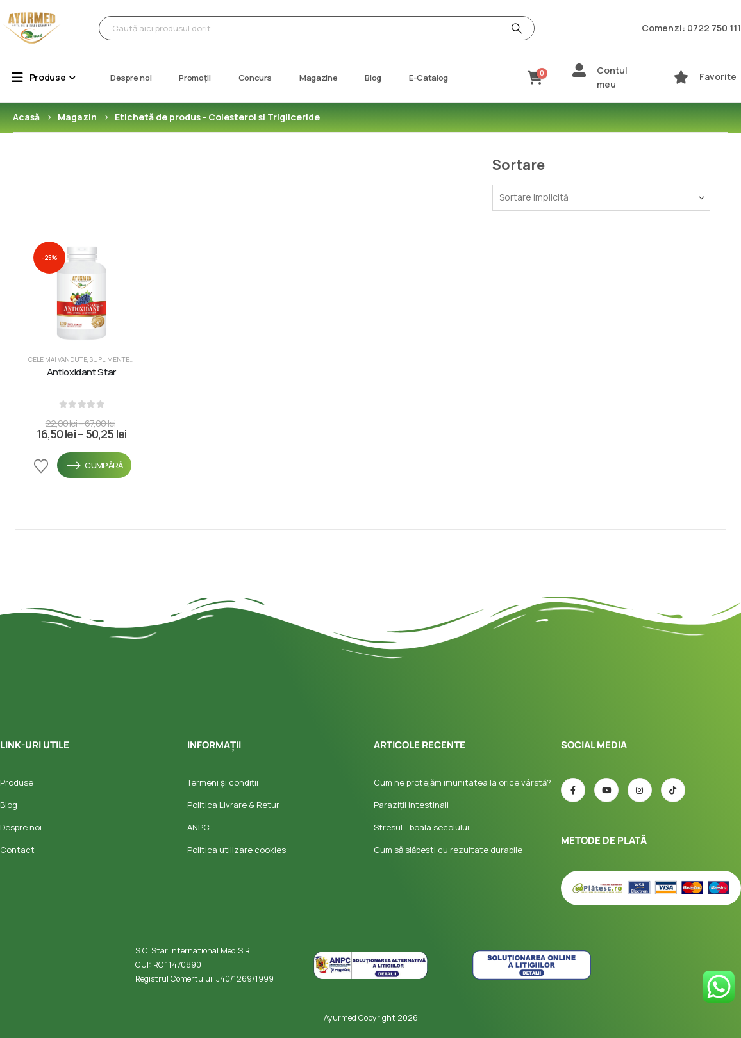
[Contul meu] (579, 70)
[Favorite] (681, 77)
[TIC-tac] (673, 790)
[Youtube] (606, 790)
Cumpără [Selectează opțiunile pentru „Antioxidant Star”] (94, 465)
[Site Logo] (32, 28)
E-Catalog (428, 77)
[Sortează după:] (601, 198)
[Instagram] (640, 790)
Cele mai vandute (57, 359)
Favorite (718, 76)
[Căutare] (515, 28)
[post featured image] (81, 289)
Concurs (255, 77)
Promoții (194, 77)
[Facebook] (573, 790)
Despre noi (131, 77)
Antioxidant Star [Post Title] (81, 372)
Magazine (318, 77)
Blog (373, 77)
